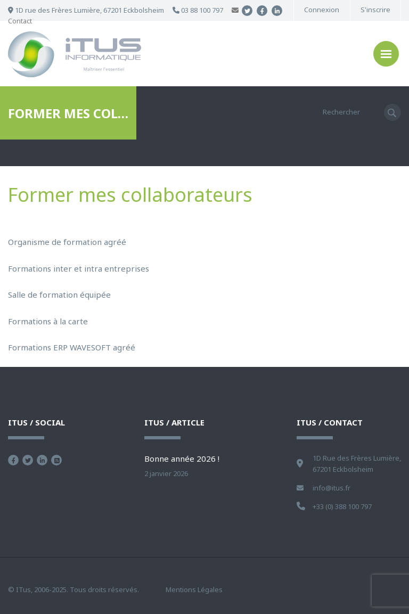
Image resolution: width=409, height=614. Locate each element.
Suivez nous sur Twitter (27, 460)
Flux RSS (56, 460)
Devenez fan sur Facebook (13, 460)
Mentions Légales (194, 589)
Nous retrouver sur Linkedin (42, 460)
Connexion (321, 9)
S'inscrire (375, 9)
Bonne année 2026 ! (181, 458)
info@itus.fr (331, 488)
